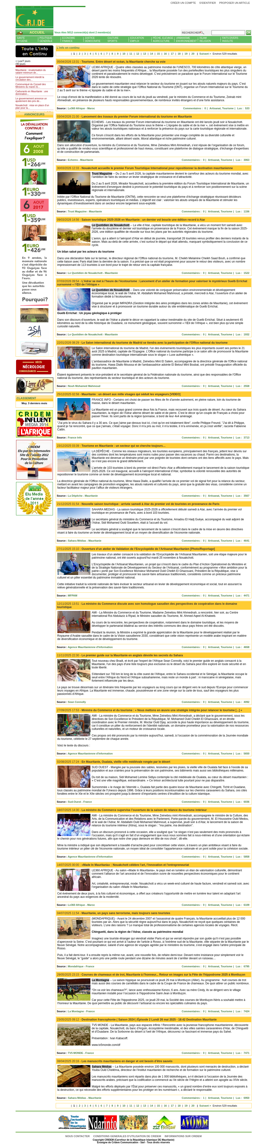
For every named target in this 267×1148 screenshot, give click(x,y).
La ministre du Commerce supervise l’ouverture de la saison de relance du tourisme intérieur (132, 810)
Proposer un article (234, 2)
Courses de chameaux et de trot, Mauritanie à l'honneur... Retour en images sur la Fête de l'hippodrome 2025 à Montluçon (151, 974)
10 (124, 53)
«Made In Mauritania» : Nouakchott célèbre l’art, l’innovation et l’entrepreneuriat (123, 865)
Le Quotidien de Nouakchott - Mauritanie (93, 273)
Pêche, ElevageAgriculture (163, 39)
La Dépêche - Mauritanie (83, 495)
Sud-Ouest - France (80, 801)
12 (137, 53)
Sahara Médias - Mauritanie (85, 540)
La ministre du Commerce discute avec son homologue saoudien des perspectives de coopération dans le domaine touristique (147, 605)
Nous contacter (77, 1136)
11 (130, 53)
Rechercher (191, 32)
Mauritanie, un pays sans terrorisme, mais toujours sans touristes (113, 913)
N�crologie (39, 367)
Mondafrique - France (81, 966)
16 (165, 53)
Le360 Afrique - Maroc (81, 108)
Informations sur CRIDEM (183, 1136)
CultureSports (113, 39)
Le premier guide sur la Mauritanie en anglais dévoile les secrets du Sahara (120, 655)
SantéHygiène (22, 39)
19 (186, 53)
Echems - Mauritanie (80, 159)
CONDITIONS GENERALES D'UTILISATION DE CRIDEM (127, 1136)
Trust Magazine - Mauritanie (85, 211)
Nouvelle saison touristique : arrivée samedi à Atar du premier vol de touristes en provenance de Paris (138, 504)
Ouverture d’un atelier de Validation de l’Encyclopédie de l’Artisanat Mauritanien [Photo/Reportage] (136, 549)
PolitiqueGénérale (46, 39)
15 (158, 53)
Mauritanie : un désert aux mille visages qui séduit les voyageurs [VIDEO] (119, 394)
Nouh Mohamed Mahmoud (84, 386)
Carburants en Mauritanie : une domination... (32, 92)
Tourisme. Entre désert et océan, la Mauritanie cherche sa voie (111, 61)
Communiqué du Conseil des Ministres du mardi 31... (31, 85)
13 (144, 53)
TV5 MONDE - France (81, 1053)
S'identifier (207, 2)
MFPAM (72, 595)
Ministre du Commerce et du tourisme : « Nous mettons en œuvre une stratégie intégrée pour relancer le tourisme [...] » (149, 710)
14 (151, 53)
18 (179, 53)
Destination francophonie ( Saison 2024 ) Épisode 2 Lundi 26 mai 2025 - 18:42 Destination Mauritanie (137, 1019)
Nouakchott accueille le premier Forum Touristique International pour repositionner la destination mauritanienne (145, 168)
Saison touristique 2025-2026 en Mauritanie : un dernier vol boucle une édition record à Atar (131, 219)
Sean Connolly (77, 702)
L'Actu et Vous (34, 51)
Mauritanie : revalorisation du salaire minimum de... (31, 71)
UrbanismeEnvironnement (186, 39)
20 (192, 53)
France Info (75, 437)
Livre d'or (39, 385)
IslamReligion (205, 39)
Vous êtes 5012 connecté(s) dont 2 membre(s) (83, 32)
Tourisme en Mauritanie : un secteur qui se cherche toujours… (111, 445)
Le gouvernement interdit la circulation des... (30, 78)
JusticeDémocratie (93, 39)
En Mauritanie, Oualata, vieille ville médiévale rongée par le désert (113, 761)
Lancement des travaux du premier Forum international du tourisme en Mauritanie (124, 116)
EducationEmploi (137, 39)
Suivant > (203, 53)
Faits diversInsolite (230, 39)
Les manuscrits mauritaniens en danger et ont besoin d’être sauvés (115, 1061)
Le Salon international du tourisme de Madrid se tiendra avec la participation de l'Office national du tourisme (142, 342)
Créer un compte (183, 2)
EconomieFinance (68, 39)
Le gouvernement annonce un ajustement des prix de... (31, 99)
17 (172, 53)
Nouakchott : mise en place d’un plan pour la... (32, 106)
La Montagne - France (81, 1011)
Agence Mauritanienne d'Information (90, 647)
